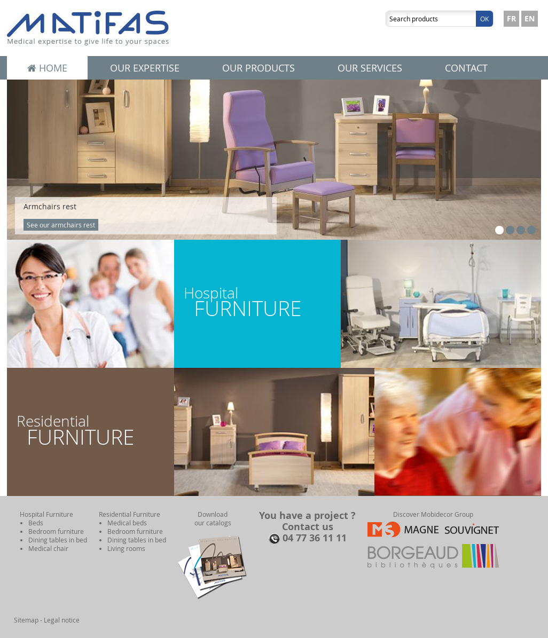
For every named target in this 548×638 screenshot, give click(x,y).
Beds (35, 522)
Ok (484, 18)
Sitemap (26, 620)
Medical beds (127, 522)
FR (511, 18)
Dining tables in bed (57, 539)
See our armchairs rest (61, 224)
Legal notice (62, 620)
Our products (258, 67)
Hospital (257, 302)
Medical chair (48, 548)
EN (529, 18)
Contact (466, 67)
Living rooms (126, 548)
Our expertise (144, 67)
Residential (91, 431)
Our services (370, 67)
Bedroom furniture (56, 531)
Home (47, 67)
